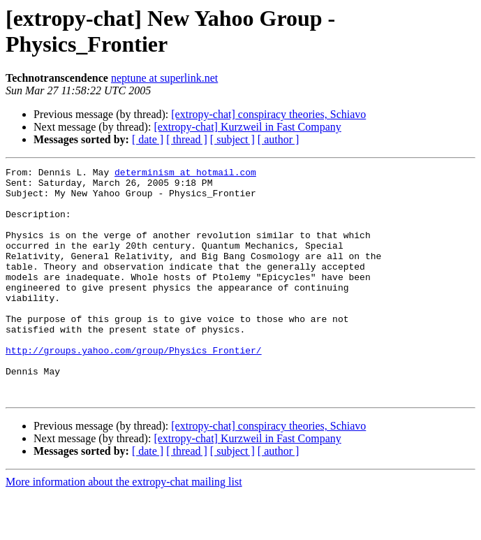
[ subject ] (232, 139)
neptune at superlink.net (164, 78)
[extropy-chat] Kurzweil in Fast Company (247, 127)
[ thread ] (186, 139)
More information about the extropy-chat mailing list (124, 528)
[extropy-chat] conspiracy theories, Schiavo (268, 114)
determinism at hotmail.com (185, 174)
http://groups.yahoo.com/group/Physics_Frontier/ (134, 387)
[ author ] (278, 139)
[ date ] (147, 139)
